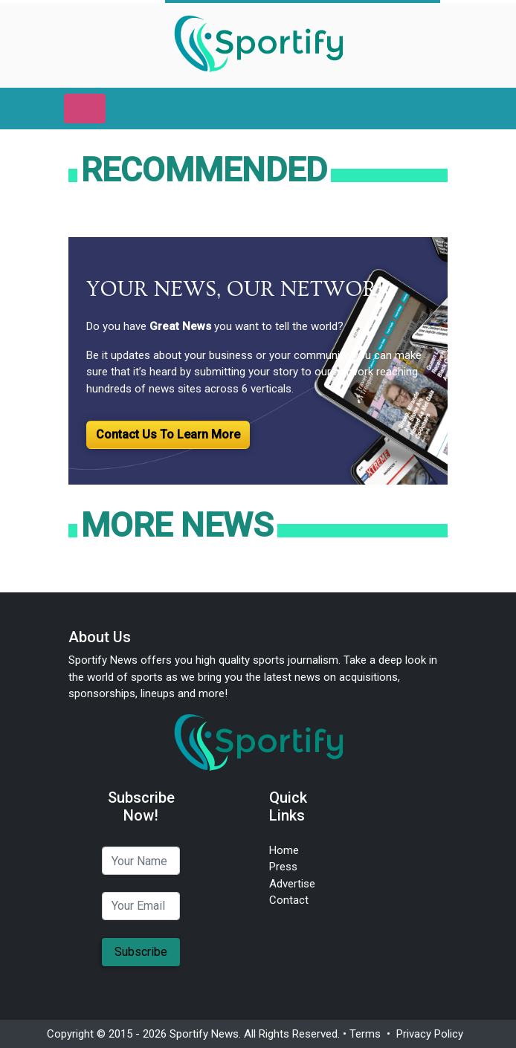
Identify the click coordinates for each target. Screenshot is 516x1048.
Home (284, 850)
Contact (289, 900)
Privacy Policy (429, 1034)
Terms (365, 1034)
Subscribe (141, 952)
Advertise (292, 883)
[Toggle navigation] (85, 108)
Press (283, 866)
